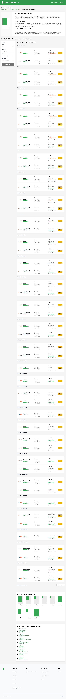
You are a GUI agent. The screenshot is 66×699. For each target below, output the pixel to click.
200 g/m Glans (21, 643)
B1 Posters (18, 9)
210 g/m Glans (21, 645)
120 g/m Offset (22, 631)
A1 (28, 601)
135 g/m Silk (21, 634)
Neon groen (21, 655)
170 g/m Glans (21, 638)
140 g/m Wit (21, 637)
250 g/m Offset (22, 649)
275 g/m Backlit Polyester (24, 651)
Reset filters (8, 64)
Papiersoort (4, 49)
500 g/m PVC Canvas (23, 653)
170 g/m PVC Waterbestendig (25, 639)
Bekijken (60, 53)
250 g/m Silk (21, 650)
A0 (20, 601)
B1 (20, 614)
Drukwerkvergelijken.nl (5, 9)
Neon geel (21, 654)
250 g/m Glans (21, 647)
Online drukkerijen (54, 2)
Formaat (3, 44)
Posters (61, 2)
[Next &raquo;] (64, 585)
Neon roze (21, 658)
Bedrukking (4, 58)
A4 (52, 601)
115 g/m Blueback (22, 628)
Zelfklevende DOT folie (23, 659)
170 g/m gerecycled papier (24, 642)
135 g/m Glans (21, 632)
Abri (36, 614)
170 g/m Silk (21, 641)
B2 (28, 614)
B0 (60, 601)
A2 (36, 601)
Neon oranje (21, 657)
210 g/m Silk (21, 646)
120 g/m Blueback (22, 630)
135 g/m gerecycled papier (24, 635)
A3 (44, 601)
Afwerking (3, 53)
